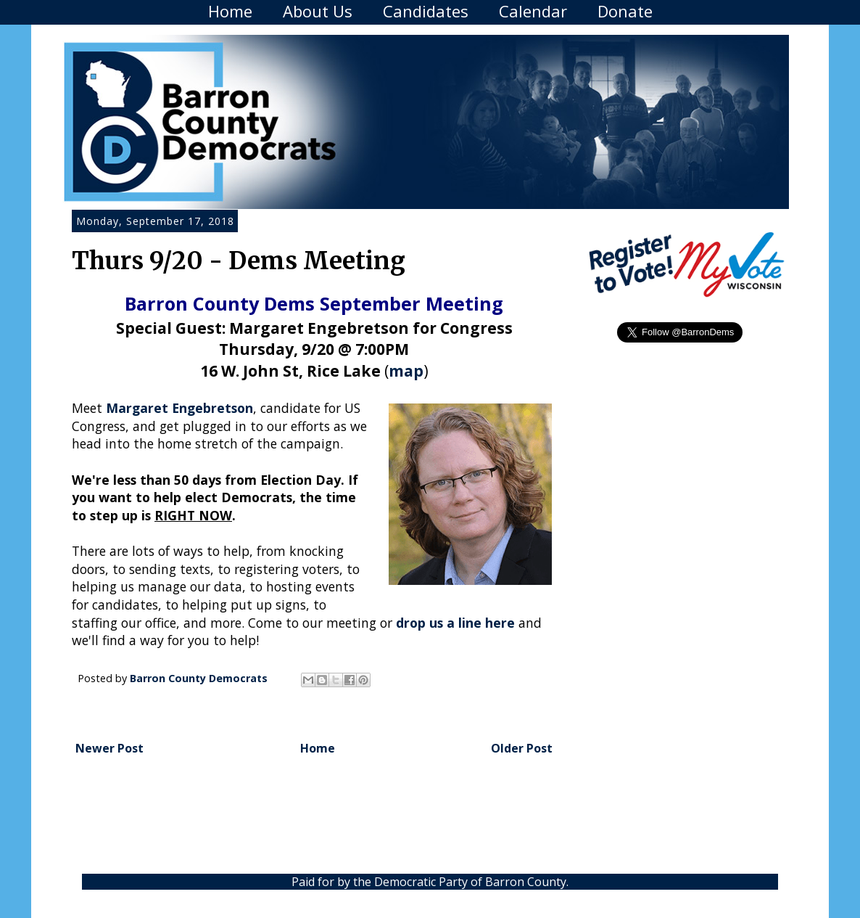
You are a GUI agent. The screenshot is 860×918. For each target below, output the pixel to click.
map (406, 370)
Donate (625, 11)
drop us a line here (455, 622)
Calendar (533, 11)
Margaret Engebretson (179, 408)
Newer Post (109, 748)
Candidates (425, 11)
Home (230, 11)
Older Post (522, 748)
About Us (317, 11)
